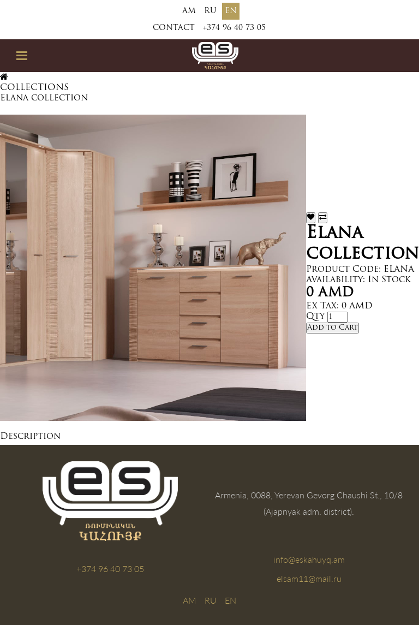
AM (189, 11)
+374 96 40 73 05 (234, 28)
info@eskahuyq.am (309, 559)
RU (210, 11)
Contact (174, 28)
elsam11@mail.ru (309, 578)
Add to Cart (332, 327)
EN (231, 11)
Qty (315, 316)
